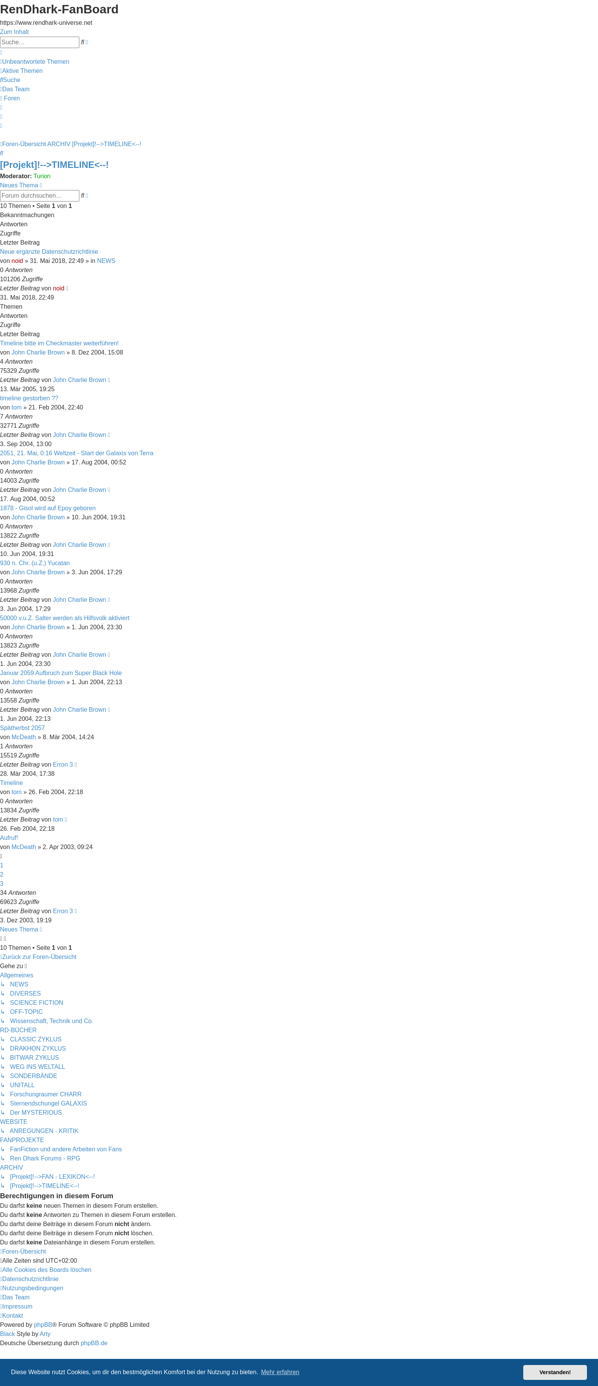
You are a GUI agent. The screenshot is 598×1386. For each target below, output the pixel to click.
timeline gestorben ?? (29, 398)
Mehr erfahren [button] (280, 1372)
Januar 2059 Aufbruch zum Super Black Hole (61, 673)
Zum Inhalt (14, 32)
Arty (45, 1334)
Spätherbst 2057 (22, 728)
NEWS (106, 261)
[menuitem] (34, 61)
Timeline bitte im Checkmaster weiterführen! (59, 343)
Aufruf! (9, 838)
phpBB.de (94, 1343)
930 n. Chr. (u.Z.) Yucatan (35, 563)
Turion (42, 176)
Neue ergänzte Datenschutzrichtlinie (49, 251)
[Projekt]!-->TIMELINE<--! (54, 165)
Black (7, 1334)
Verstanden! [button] (555, 1372)
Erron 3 (63, 764)
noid (17, 261)
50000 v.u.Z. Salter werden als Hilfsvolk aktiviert (64, 618)
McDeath (23, 737)
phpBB (43, 1325)
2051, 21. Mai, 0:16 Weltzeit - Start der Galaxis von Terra (76, 453)
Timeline (11, 783)
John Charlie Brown (38, 352)
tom (16, 407)
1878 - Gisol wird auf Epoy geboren (48, 508)
